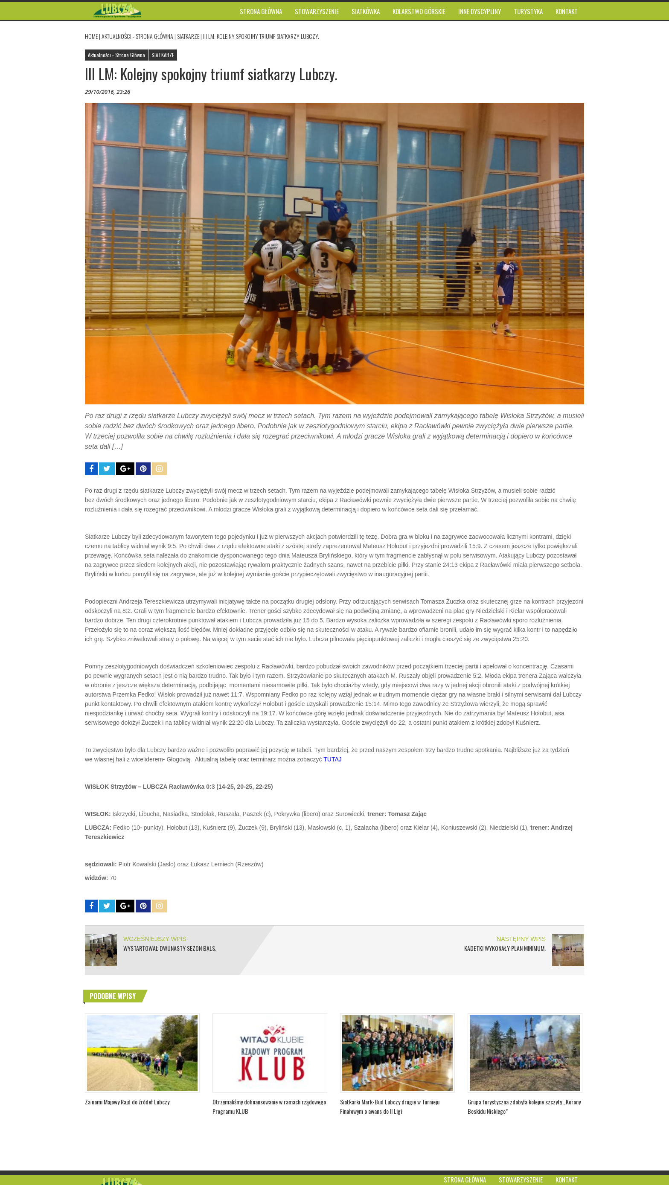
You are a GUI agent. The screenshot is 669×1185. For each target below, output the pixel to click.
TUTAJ (334, 759)
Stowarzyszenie (521, 1179)
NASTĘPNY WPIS (521, 938)
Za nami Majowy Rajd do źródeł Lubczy (127, 1101)
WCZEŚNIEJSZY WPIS (154, 938)
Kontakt (567, 1179)
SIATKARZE (188, 36)
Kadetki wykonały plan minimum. (505, 948)
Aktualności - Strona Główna (137, 36)
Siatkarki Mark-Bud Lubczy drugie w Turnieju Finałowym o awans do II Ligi (389, 1106)
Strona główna (465, 1179)
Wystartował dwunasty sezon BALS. (169, 948)
